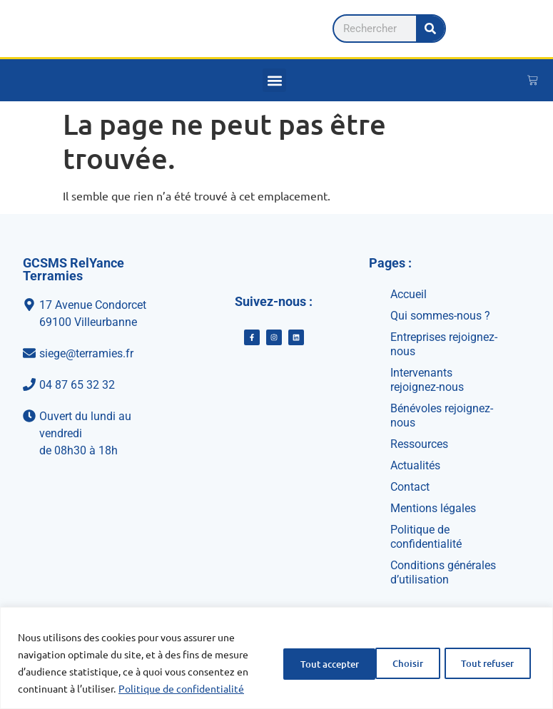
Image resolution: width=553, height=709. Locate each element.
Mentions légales (433, 508)
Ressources (419, 444)
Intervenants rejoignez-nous (427, 380)
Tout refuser (375, 653)
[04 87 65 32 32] (88, 385)
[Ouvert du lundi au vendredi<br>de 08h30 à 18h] (88, 433)
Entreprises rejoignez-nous (443, 344)
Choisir (284, 653)
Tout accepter (482, 653)
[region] (276, 649)
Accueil (408, 294)
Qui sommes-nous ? (440, 315)
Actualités (415, 465)
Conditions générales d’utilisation (443, 572)
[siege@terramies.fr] (88, 353)
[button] (274, 80)
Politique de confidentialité (122, 688)
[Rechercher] (501, 28)
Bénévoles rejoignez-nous (441, 415)
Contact (410, 487)
